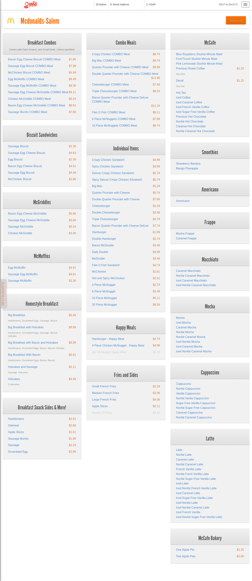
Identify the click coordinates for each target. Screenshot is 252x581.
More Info (236, 20)
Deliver (103, 4)
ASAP (152, 4)
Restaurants (228, 4)
